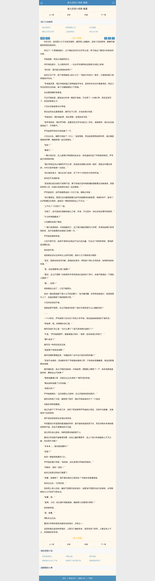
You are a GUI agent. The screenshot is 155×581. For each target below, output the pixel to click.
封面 (86, 15)
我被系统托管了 (95, 561)
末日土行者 (93, 32)
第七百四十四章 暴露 (77, 2)
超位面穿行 (46, 27)
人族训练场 (70, 32)
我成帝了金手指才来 (73, 561)
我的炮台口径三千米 (49, 561)
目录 (69, 15)
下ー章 (103, 15)
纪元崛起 (92, 27)
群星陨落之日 (71, 27)
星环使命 (92, 556)
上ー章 (51, 15)
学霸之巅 (69, 556)
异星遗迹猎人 (47, 556)
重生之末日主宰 (48, 32)
